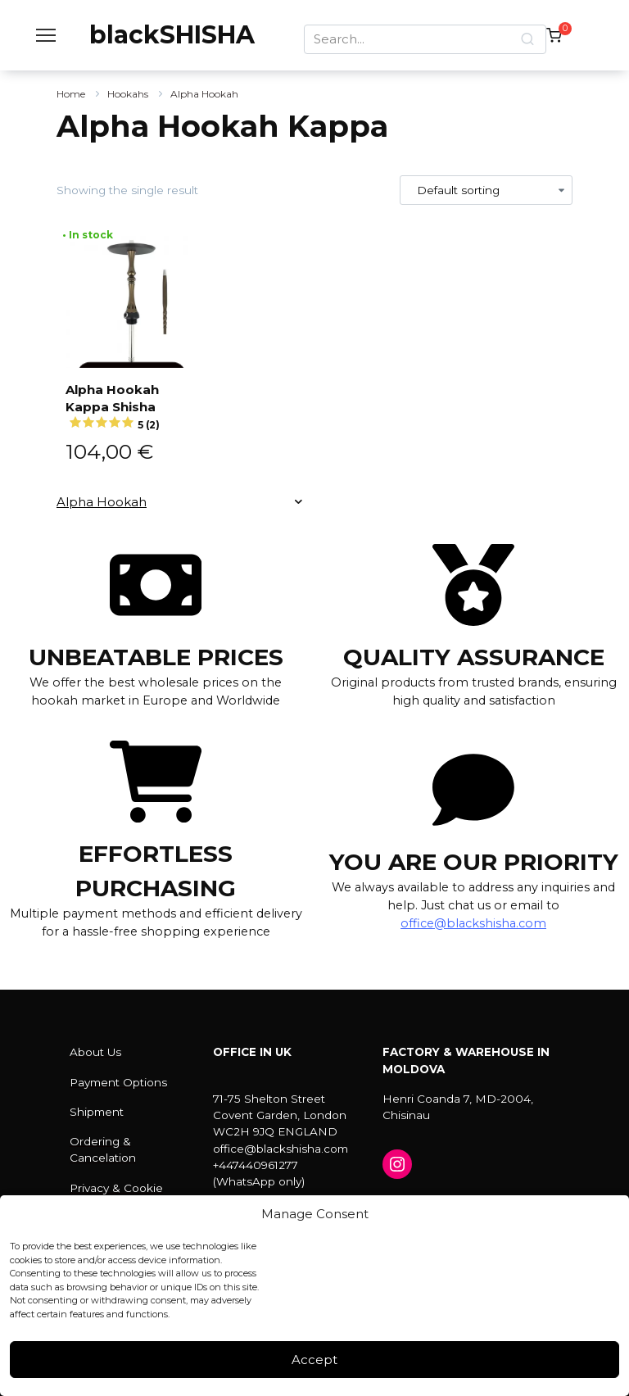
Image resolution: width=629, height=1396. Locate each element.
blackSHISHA (172, 35)
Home (71, 94)
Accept (314, 1359)
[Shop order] (486, 190)
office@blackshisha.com (473, 923)
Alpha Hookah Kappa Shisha (131, 403)
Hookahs (127, 94)
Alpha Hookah (204, 94)
